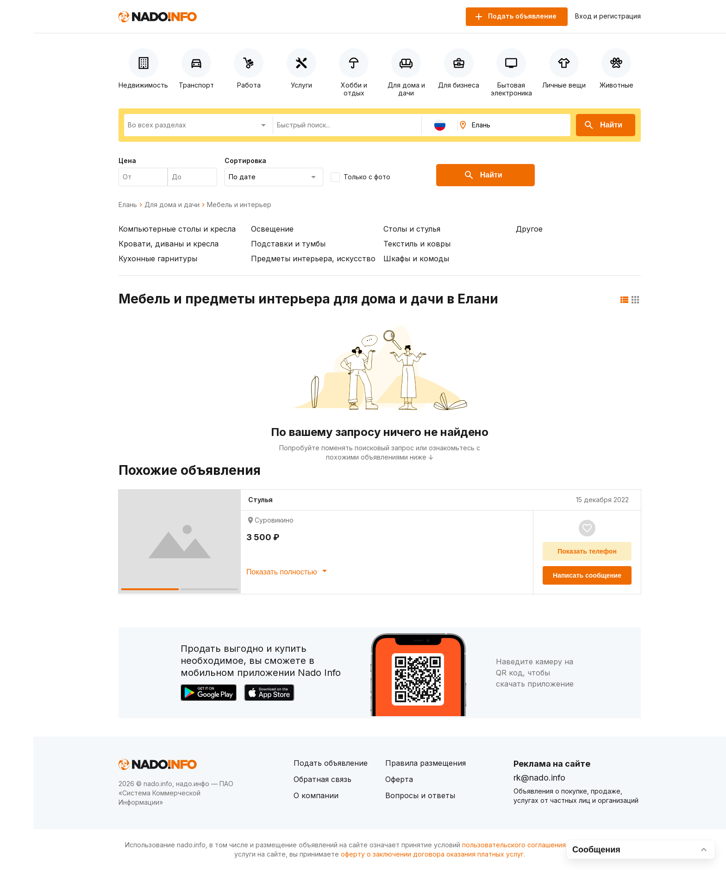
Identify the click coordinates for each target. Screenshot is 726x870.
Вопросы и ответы (420, 795)
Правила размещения (425, 763)
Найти (602, 125)
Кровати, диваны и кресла (169, 243)
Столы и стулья (411, 228)
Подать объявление (331, 763)
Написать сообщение (587, 575)
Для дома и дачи (172, 204)
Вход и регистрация (608, 16)
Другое (529, 228)
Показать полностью (288, 570)
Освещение (272, 228)
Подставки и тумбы (288, 243)
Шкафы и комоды (416, 258)
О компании (316, 795)
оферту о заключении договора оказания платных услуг (432, 854)
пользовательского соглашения (514, 845)
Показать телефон (587, 551)
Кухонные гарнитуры (158, 258)
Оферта (399, 779)
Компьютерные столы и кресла (177, 228)
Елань (128, 204)
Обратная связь (322, 779)
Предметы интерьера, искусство (313, 258)
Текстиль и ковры (417, 243)
